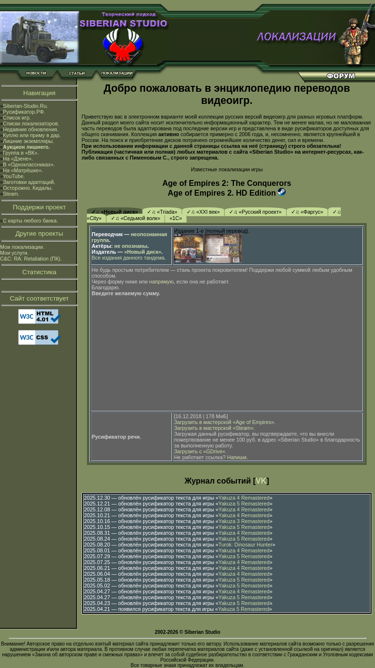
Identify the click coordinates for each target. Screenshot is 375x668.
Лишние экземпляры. (28, 141)
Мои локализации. (22, 247)
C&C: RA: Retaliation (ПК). (31, 259)
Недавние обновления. (31, 129)
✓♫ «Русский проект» (255, 212)
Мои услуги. (14, 253)
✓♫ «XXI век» (203, 212)
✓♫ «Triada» (162, 212)
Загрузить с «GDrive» (199, 451)
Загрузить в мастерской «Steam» (213, 428)
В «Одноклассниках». (29, 164)
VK (261, 481)
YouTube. (14, 176)
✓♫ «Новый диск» (114, 212)
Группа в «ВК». (21, 153)
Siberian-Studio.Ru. (25, 106)
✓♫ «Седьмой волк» (135, 218)
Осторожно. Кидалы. (28, 188)
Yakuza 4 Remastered (244, 498)
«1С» (175, 218)
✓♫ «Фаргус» (307, 212)
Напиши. (237, 457)
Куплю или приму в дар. (32, 135)
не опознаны (130, 246)
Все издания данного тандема (128, 258)
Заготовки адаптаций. (29, 182)
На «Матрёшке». (23, 170)
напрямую (161, 281)
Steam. (11, 194)
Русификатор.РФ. (24, 112)
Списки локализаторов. (31, 123)
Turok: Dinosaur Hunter (245, 544)
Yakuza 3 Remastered (244, 521)
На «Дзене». (18, 159)
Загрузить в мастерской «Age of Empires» (224, 422)
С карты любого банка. (30, 220)
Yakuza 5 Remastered (244, 503)
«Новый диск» (142, 252)
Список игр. (17, 118)
